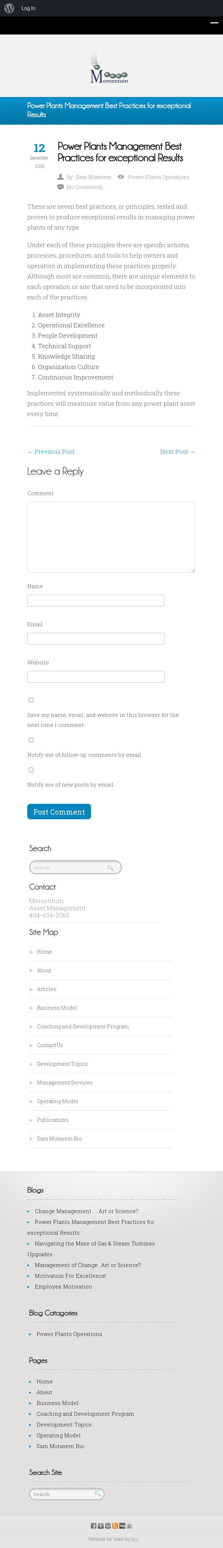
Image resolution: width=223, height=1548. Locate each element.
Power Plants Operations (159, 177)
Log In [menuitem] (28, 8)
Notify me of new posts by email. (70, 784)
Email (35, 624)
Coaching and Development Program (83, 1026)
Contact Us (50, 1045)
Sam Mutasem (93, 177)
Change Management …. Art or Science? (86, 1211)
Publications (52, 1119)
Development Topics (62, 1063)
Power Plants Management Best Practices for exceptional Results (120, 152)
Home (44, 951)
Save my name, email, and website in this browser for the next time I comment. (103, 719)
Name (35, 586)
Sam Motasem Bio (59, 1138)
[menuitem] (9, 8)
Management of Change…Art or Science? (88, 1264)
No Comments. (85, 187)
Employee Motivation (63, 1286)
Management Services (64, 1082)
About (44, 970)
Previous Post (51, 451)
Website (38, 662)
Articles (46, 989)
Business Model (57, 1007)
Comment (40, 493)
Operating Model (57, 1101)
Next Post (178, 451)
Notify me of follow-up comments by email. (84, 754)
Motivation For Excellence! (70, 1275)
